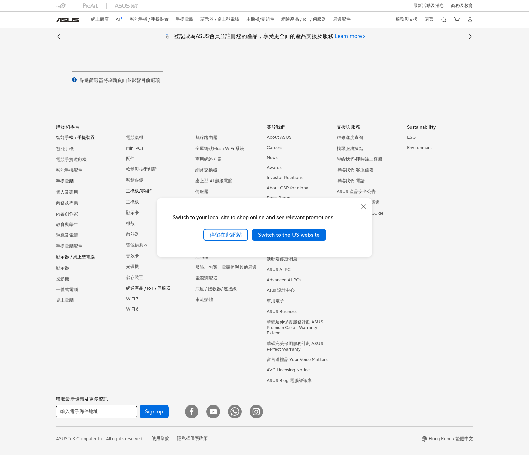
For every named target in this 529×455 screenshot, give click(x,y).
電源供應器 (137, 245)
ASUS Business (282, 311)
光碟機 (132, 266)
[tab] (350, 36)
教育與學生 (67, 224)
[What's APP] (235, 411)
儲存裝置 (134, 277)
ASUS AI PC (279, 269)
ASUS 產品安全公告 (356, 191)
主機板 (132, 202)
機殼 (130, 223)
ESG (411, 137)
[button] (428, 5)
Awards (274, 167)
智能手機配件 (69, 170)
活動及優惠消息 (282, 259)
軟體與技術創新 (141, 169)
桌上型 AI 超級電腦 (213, 181)
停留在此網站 (226, 234)
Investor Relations (285, 178)
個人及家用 (67, 192)
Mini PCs (134, 148)
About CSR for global (288, 188)
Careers (274, 147)
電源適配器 (206, 278)
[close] (363, 206)
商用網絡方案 (208, 159)
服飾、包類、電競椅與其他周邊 (226, 267)
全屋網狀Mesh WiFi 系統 (219, 148)
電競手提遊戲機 (71, 159)
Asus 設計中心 (281, 290)
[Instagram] (256, 411)
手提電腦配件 (69, 246)
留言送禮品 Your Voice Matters (297, 359)
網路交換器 (206, 170)
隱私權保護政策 (192, 438)
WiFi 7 (132, 299)
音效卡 (132, 256)
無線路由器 (206, 137)
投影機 (62, 279)
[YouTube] (213, 411)
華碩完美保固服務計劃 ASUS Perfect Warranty (295, 346)
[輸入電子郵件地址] (96, 411)
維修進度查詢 (350, 137)
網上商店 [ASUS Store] (100, 19)
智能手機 (65, 149)
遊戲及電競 (67, 235)
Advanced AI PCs (284, 280)
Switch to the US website (289, 234)
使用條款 (160, 438)
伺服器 (201, 191)
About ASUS (279, 137)
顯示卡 (132, 213)
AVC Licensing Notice (288, 370)
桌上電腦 (65, 300)
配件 (130, 158)
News (272, 157)
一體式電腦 (67, 289)
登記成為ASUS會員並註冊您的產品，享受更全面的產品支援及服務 (270, 36)
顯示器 (62, 268)
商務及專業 (67, 203)
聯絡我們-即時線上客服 (359, 159)
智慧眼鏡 (134, 180)
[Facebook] (191, 411)
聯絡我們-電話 (351, 181)
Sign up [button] (154, 411)
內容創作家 (67, 214)
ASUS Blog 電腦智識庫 (289, 380)
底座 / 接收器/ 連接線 (216, 289)
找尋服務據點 (350, 148)
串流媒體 (204, 299)
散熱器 (132, 234)
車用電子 (275, 301)
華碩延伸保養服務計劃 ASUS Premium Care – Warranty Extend (295, 327)
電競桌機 (134, 137)
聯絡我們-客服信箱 (355, 170)
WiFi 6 (132, 309)
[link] (67, 20)
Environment (419, 147)
